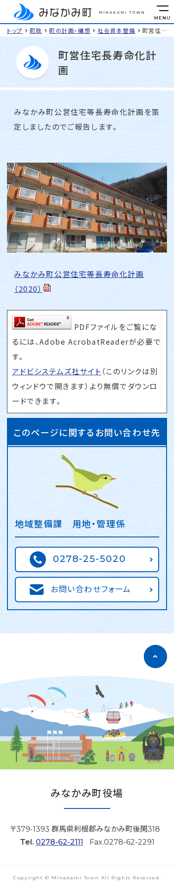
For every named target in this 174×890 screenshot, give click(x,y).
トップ (15, 30)
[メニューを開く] (162, 11)
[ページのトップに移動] (155, 656)
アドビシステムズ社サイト (56, 371)
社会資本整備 (116, 30)
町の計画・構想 (69, 30)
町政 (36, 30)
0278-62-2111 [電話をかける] (59, 842)
